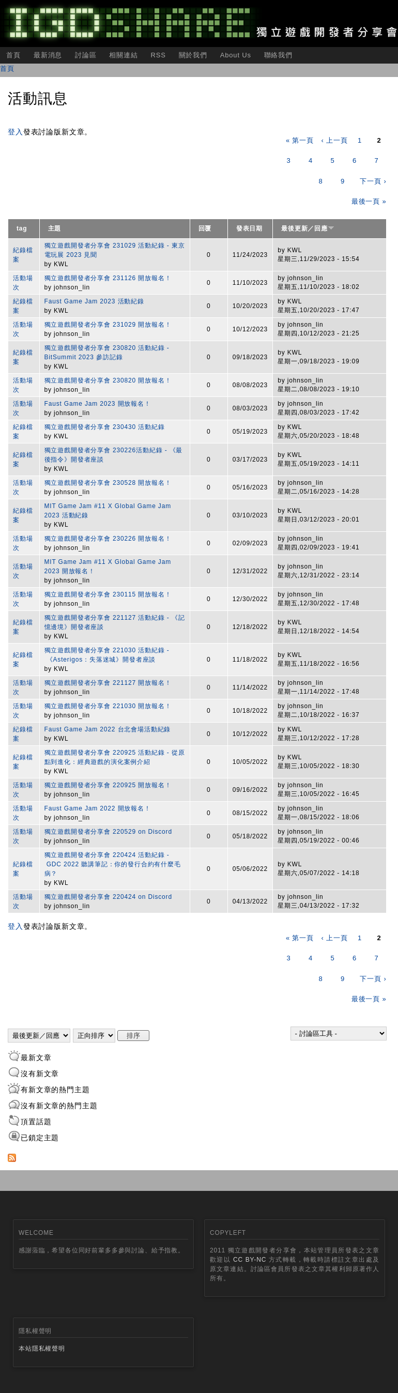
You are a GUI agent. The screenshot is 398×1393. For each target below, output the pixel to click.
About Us (235, 55)
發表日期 (249, 228)
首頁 (13, 55)
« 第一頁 (300, 140)
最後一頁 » (369, 201)
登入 (15, 132)
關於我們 (193, 55)
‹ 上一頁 (334, 140)
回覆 (205, 228)
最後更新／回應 (307, 228)
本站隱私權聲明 (42, 1348)
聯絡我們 (278, 55)
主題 (55, 228)
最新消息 (48, 55)
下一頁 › (373, 181)
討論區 (86, 55)
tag (22, 228)
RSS (157, 55)
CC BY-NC (249, 1259)
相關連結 (123, 55)
